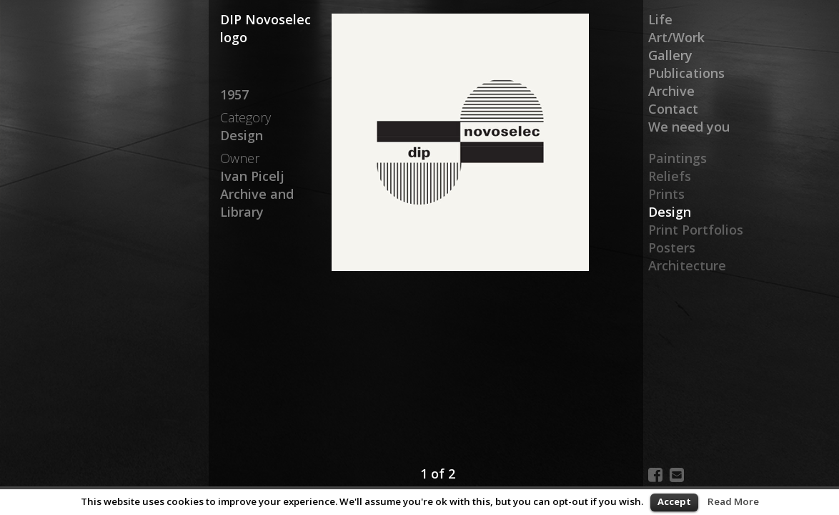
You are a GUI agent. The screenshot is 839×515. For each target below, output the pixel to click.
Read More (733, 501)
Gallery (670, 55)
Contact (673, 108)
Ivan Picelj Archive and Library (257, 193)
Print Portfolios (695, 229)
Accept (674, 501)
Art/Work (676, 37)
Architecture (687, 265)
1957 (234, 94)
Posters (671, 247)
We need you (689, 126)
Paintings (677, 158)
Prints (666, 193)
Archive (671, 90)
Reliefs (669, 176)
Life (660, 19)
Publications (686, 73)
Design (669, 211)
